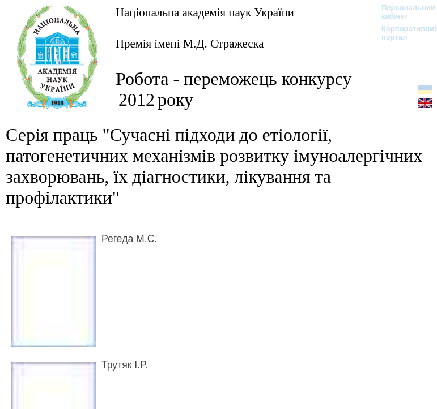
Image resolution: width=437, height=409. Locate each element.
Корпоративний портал (402, 32)
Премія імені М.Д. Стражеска (190, 43)
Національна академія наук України (205, 12)
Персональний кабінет (402, 11)
